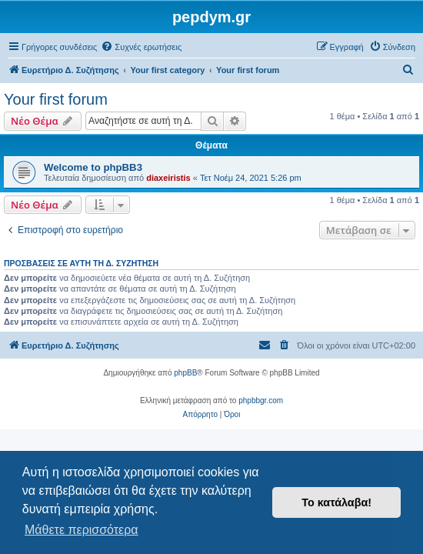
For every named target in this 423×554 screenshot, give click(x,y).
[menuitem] (141, 47)
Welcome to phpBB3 (93, 167)
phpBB (185, 373)
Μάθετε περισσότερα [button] (81, 529)
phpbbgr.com (260, 400)
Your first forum (56, 99)
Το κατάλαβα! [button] (336, 502)
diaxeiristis (168, 177)
